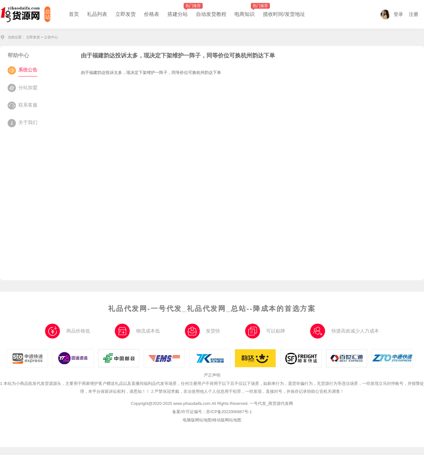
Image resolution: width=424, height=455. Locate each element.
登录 (392, 14)
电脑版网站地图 (197, 420)
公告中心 (51, 37)
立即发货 (33, 37)
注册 (413, 14)
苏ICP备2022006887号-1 (229, 411)
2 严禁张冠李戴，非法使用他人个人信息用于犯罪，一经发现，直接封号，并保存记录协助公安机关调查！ (247, 391)
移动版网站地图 (226, 420)
